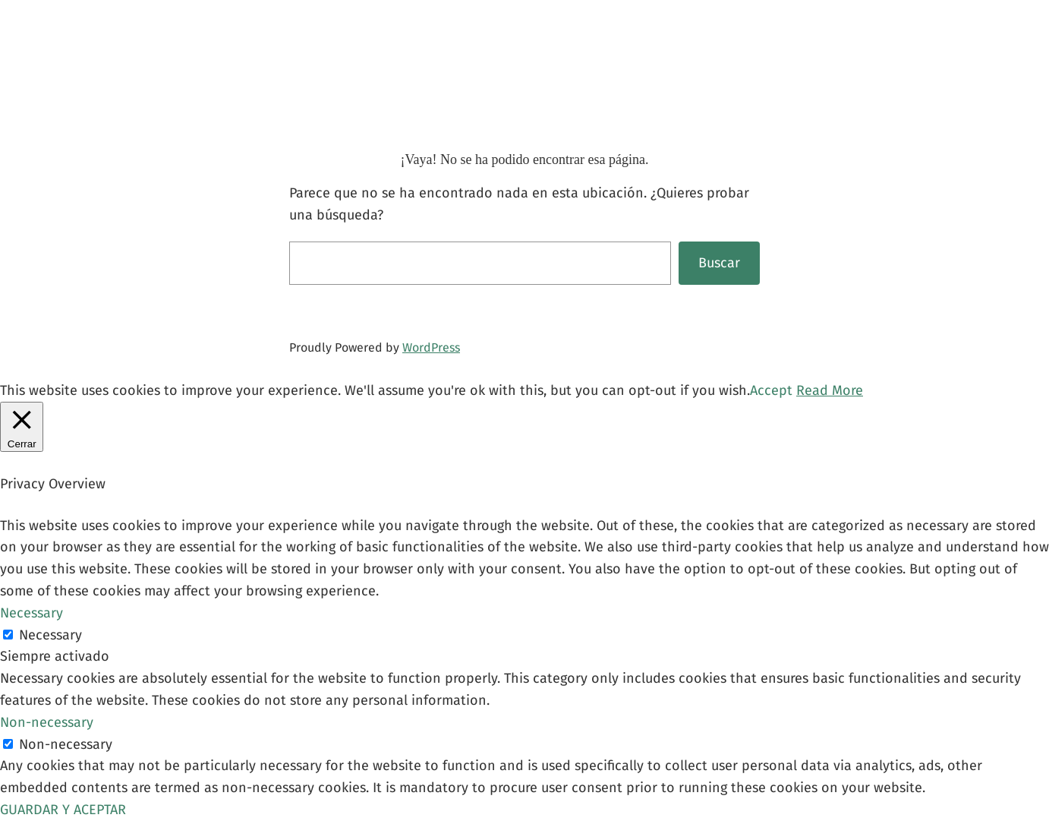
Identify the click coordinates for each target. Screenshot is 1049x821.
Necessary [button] (31, 613)
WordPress (431, 347)
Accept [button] (771, 390)
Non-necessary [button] (46, 722)
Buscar (719, 262)
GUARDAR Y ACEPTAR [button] (63, 809)
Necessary (50, 635)
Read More (829, 390)
